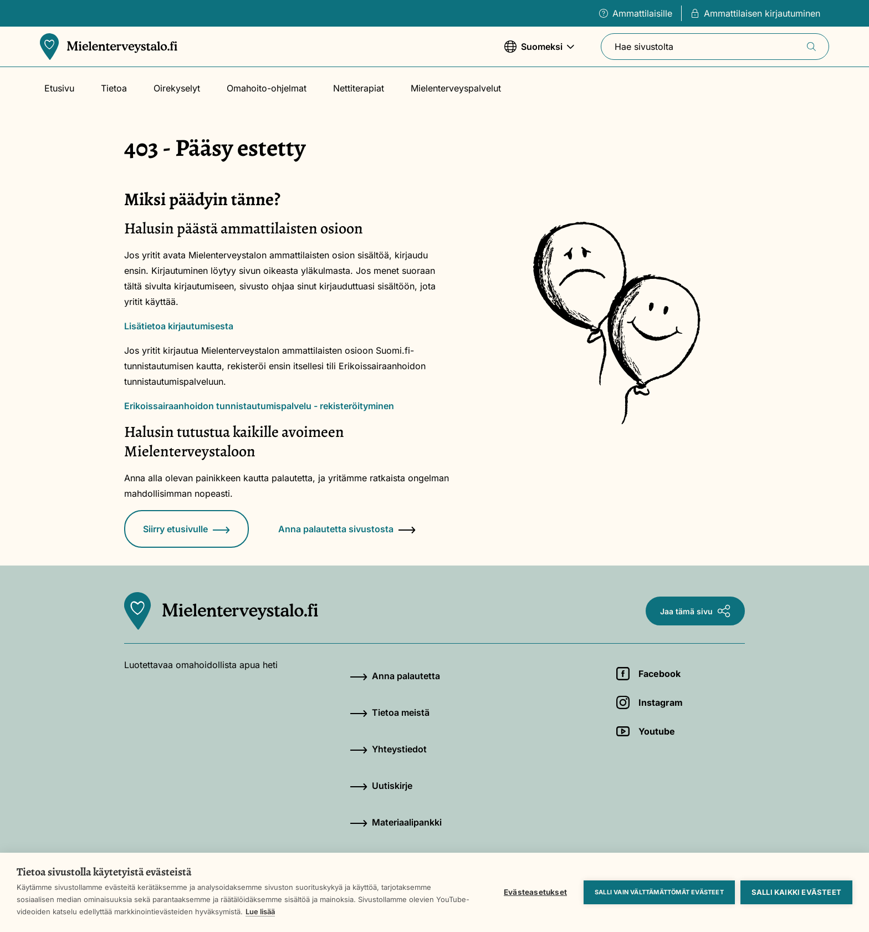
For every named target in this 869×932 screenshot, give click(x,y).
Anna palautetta (395, 676)
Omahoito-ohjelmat (266, 88)
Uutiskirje (381, 786)
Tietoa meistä (390, 712)
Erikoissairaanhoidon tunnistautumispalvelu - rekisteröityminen (259, 405)
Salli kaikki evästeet (796, 892)
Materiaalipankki (396, 822)
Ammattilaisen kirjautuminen (755, 13)
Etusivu (59, 88)
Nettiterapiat (358, 88)
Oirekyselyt (177, 88)
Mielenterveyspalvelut (456, 88)
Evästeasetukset (535, 892)
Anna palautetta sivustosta (347, 529)
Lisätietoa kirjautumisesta (178, 326)
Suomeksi (539, 51)
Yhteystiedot (388, 749)
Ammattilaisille (635, 13)
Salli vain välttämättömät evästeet (659, 892)
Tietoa (114, 88)
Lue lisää (260, 911)
